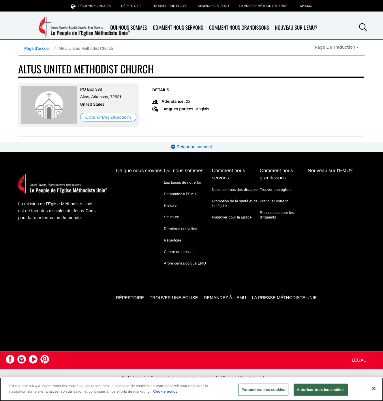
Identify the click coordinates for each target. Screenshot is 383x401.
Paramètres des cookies (263, 389)
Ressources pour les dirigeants (277, 214)
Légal (359, 360)
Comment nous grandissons (239, 28)
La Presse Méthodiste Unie (263, 6)
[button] (363, 28)
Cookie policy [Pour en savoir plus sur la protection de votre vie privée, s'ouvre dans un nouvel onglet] (165, 391)
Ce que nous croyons (139, 170)
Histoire (170, 205)
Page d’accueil (37, 48)
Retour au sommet (191, 147)
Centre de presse (178, 252)
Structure (171, 217)
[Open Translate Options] (337, 47)
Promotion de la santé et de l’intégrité (235, 203)
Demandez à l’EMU (213, 6)
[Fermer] (373, 388)
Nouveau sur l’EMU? (296, 27)
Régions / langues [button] (91, 6)
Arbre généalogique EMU (185, 263)
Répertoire (131, 6)
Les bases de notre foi (182, 182)
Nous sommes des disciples (235, 189)
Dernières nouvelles (180, 229)
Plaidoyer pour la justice (231, 217)
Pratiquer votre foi (275, 201)
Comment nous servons (178, 28)
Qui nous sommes (183, 170)
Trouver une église (169, 6)
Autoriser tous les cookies (321, 389)
